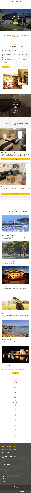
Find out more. (16, 491)
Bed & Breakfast (5, 466)
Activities (4, 478)
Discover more (15, 159)
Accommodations (6, 464)
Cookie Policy (5, 469)
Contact (4, 481)
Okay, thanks (22, 491)
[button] (5, 67)
